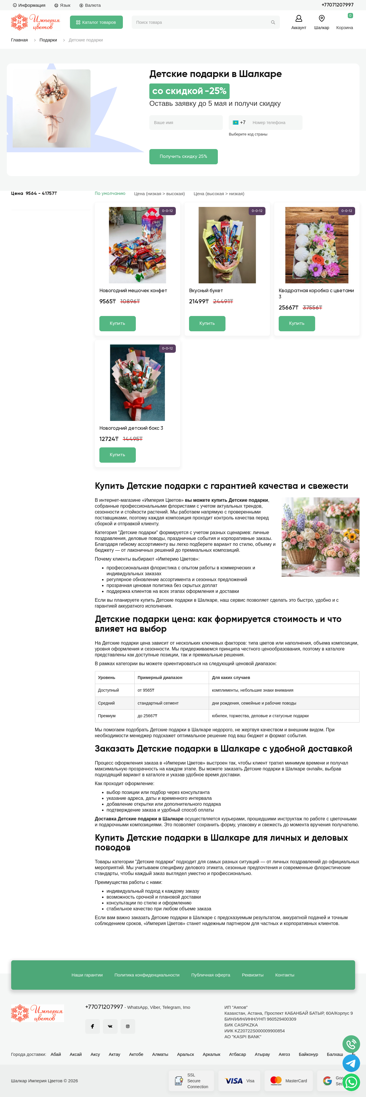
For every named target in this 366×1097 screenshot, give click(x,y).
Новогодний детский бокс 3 (131, 428)
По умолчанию (110, 193)
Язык (62, 5)
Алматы (160, 1054)
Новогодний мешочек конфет (133, 290)
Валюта (90, 5)
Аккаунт (298, 27)
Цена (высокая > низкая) (219, 193)
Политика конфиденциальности (146, 974)
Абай (56, 1054)
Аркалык (211, 1054)
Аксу (95, 1054)
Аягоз (284, 1054)
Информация (29, 5)
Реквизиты (253, 974)
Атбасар (237, 1054)
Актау (114, 1054)
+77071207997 (338, 5)
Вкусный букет (206, 290)
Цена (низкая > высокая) (159, 193)
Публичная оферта (210, 974)
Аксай (76, 1054)
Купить (117, 323)
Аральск (185, 1054)
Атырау (262, 1054)
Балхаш (335, 1054)
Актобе (136, 1054)
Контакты (285, 974)
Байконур (308, 1054)
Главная (19, 39)
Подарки (48, 39)
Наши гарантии (87, 974)
